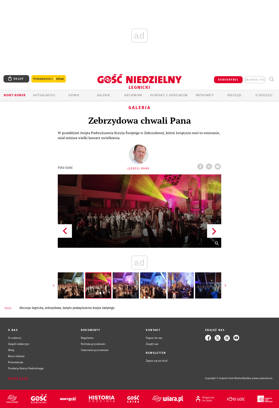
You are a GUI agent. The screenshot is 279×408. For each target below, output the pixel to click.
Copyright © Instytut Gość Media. (223, 378)
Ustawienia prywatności (95, 350)
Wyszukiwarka (271, 79)
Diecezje (234, 95)
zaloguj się (255, 79)
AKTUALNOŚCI (44, 95)
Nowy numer (15, 95)
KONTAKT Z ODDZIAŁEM (169, 95)
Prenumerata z (48, 78)
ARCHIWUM (133, 95)
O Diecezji (263, 95)
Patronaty (205, 95)
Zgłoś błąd (18, 378)
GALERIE (103, 95)
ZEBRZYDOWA (53, 308)
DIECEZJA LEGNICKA (31, 308)
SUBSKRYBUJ (228, 79)
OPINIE (73, 95)
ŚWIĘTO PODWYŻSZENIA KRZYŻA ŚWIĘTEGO (88, 308)
